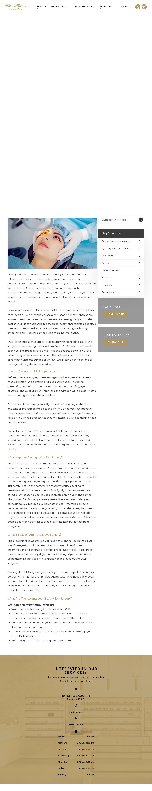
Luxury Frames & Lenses (84, 7)
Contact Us (125, 7)
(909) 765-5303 (75, 718)
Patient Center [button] (107, 7)
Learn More (120, 323)
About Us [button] (41, 7)
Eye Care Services (59, 7)
